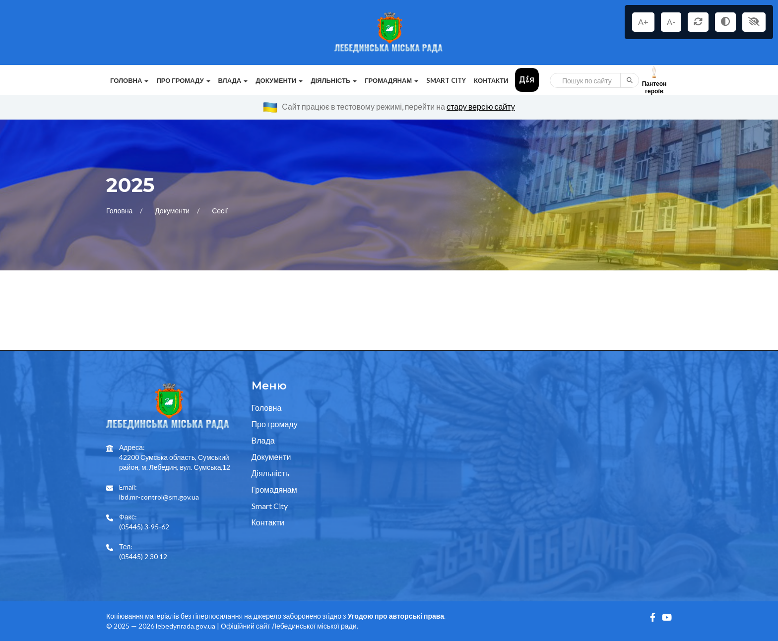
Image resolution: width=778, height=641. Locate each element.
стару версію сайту (481, 106)
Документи (173, 210)
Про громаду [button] (183, 80)
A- (671, 21)
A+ (643, 21)
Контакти (491, 80)
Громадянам (274, 489)
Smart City (446, 80)
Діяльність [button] (334, 80)
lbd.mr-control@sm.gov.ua (159, 497)
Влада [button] (233, 80)
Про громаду (275, 424)
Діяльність (271, 473)
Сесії (220, 210)
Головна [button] (129, 80)
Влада (263, 440)
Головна (120, 210)
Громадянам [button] (391, 80)
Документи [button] (279, 80)
